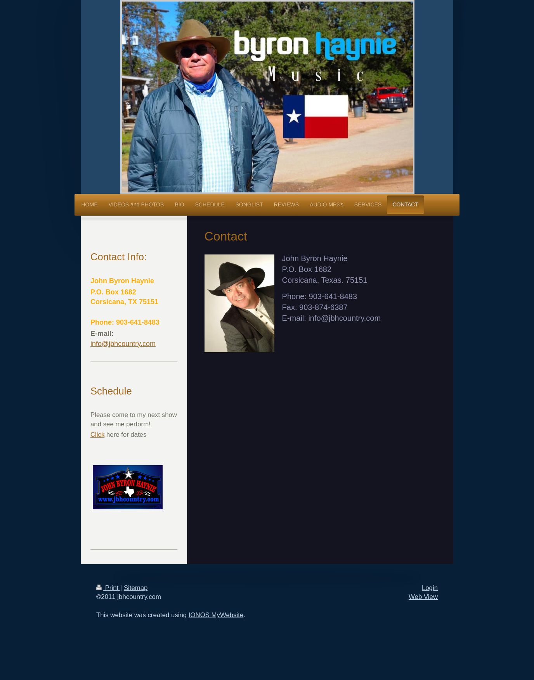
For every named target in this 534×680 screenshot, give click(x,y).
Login (430, 588)
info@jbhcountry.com (123, 344)
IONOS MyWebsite (216, 615)
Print (108, 588)
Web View (423, 596)
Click (97, 434)
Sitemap (136, 588)
